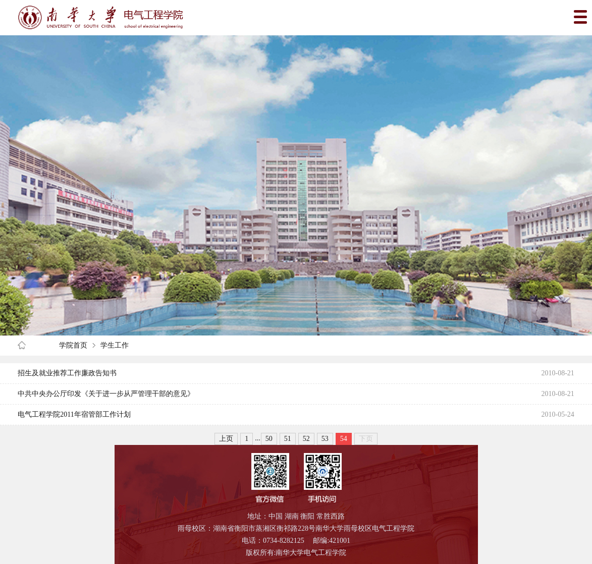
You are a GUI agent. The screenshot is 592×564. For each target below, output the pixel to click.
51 (287, 438)
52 (306, 438)
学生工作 (114, 345)
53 (325, 438)
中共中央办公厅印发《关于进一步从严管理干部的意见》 (106, 394)
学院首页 (73, 345)
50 (269, 438)
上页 (226, 438)
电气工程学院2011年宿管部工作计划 (74, 414)
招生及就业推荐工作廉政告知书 (67, 373)
